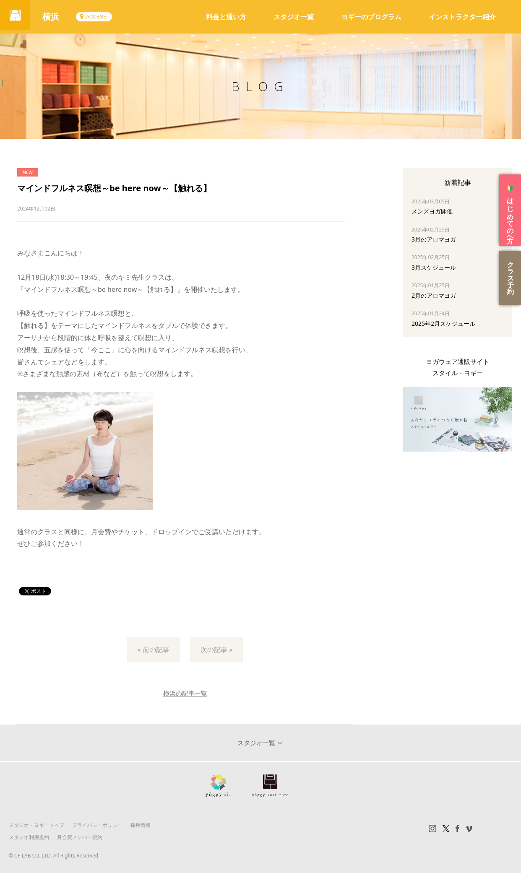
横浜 (54, 16)
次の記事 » (216, 649)
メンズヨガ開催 (432, 211)
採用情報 (140, 825)
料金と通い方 (226, 16)
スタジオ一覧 (294, 16)
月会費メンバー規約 (79, 837)
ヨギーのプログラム (371, 16)
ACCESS (99, 17)
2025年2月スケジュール (443, 323)
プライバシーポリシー (97, 825)
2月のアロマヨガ (434, 295)
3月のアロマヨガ (434, 239)
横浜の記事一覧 (185, 693)
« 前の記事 (153, 649)
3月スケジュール (434, 267)
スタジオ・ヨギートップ (36, 825)
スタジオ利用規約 (29, 837)
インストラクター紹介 (462, 16)
